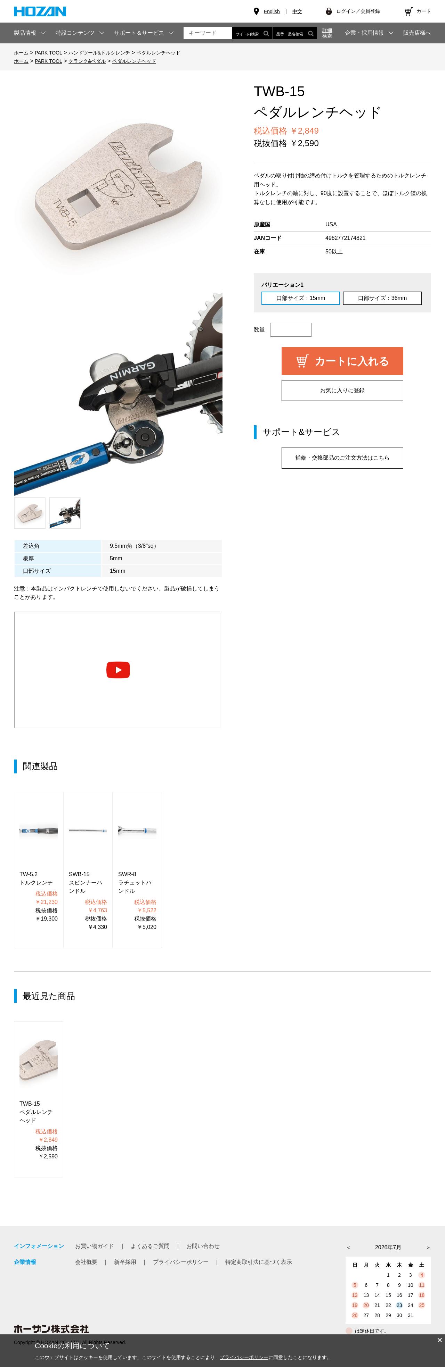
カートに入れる (352, 361)
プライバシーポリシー (181, 1262)
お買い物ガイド (94, 1246)
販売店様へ (417, 33)
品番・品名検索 (295, 33)
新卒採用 (125, 1262)
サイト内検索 (252, 33)
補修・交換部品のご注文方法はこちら (342, 458)
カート (423, 11)
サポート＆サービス (139, 33)
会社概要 (86, 1262)
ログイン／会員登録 (358, 11)
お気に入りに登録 (342, 390)
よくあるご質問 (150, 1246)
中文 (297, 11)
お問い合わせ (203, 1246)
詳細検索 (327, 33)
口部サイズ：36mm (382, 298)
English (272, 11)
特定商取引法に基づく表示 (258, 1262)
